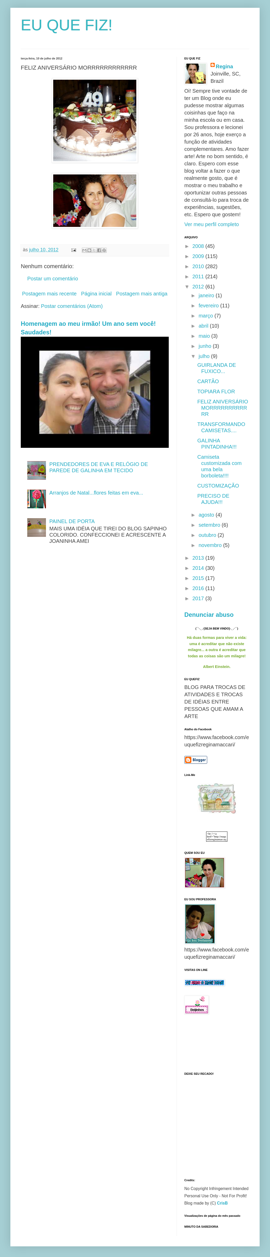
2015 (198, 578)
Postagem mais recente (49, 293)
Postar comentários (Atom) (72, 306)
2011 (198, 276)
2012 (198, 286)
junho (206, 346)
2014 (198, 568)
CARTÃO (208, 381)
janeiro (207, 295)
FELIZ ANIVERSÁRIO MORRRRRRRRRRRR (222, 408)
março (206, 316)
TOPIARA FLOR (216, 391)
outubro (208, 535)
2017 (198, 598)
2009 (198, 256)
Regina (224, 66)
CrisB (222, 1203)
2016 (198, 588)
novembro (211, 545)
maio (205, 336)
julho (205, 356)
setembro (210, 525)
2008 (198, 246)
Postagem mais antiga (141, 293)
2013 (198, 558)
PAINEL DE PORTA (72, 521)
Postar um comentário (52, 278)
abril (204, 326)
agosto (207, 515)
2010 (198, 266)
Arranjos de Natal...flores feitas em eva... (96, 493)
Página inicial (96, 293)
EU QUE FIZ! (66, 25)
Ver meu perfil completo (211, 224)
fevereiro (209, 305)
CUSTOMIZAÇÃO (218, 486)
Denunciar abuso (209, 614)
